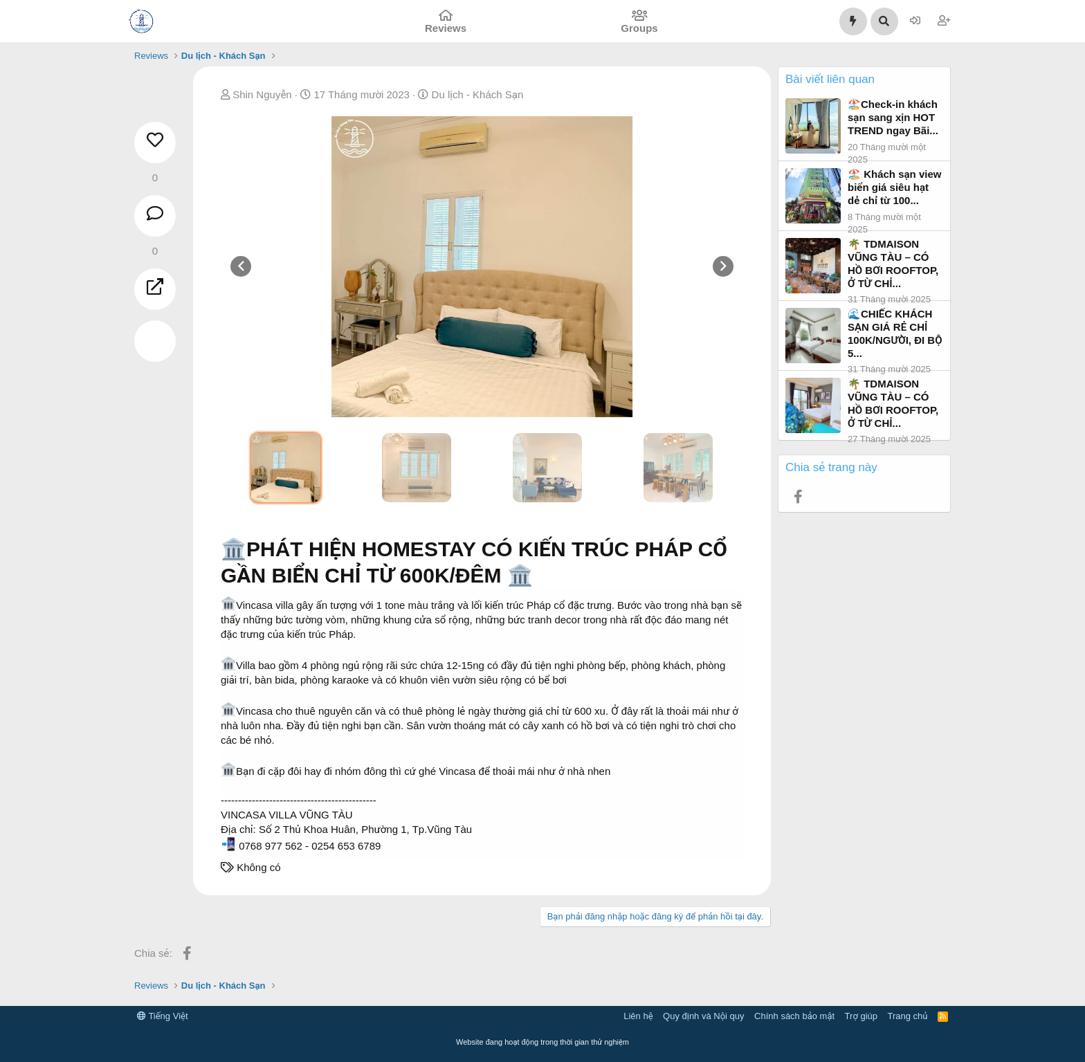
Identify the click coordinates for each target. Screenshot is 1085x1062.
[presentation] (240, 266)
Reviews (445, 28)
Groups (639, 28)
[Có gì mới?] (853, 21)
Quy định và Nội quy (704, 1016)
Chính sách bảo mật (794, 1016)
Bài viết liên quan (830, 79)
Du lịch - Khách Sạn (478, 94)
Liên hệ (638, 1016)
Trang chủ (908, 1016)
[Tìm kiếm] (884, 21)
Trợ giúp (861, 1016)
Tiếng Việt (162, 1016)
